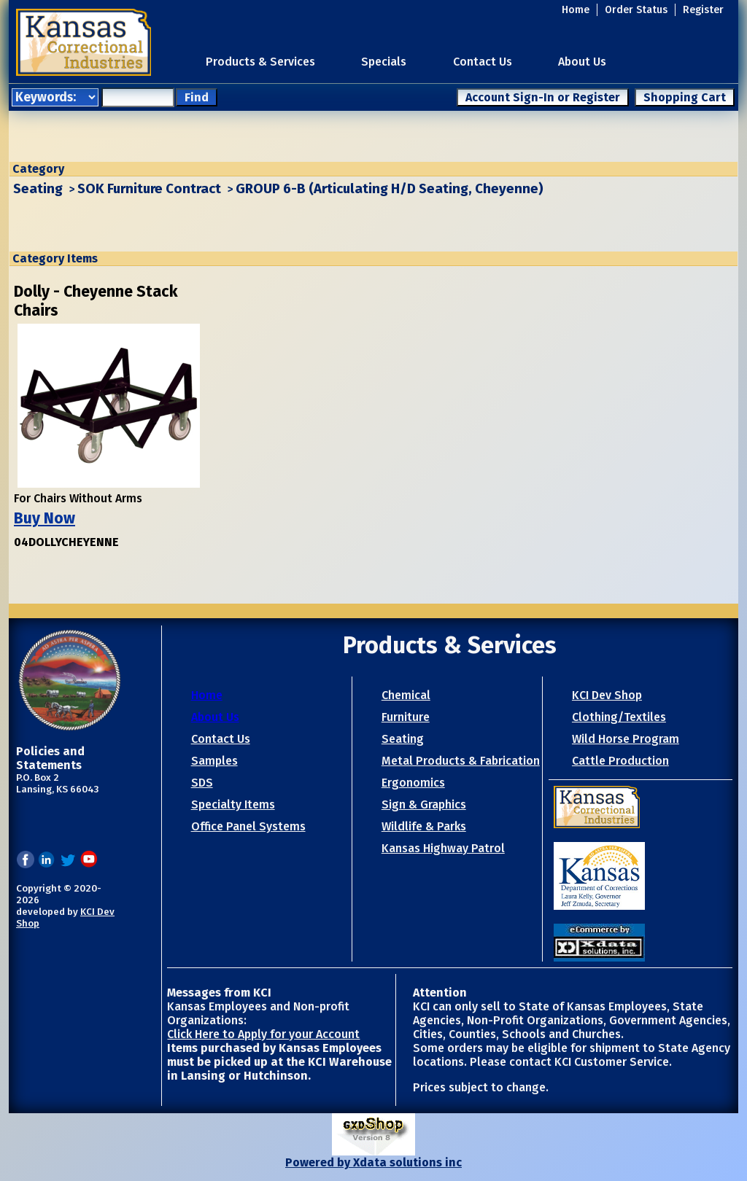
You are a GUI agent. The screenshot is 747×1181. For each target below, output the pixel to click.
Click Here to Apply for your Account (263, 1034)
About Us (582, 62)
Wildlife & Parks (424, 826)
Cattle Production (620, 761)
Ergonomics (413, 783)
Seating (38, 189)
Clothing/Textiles (619, 717)
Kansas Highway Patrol (443, 848)
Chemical (406, 695)
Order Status (636, 10)
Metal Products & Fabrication (461, 761)
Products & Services (260, 62)
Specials (383, 62)
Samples (214, 761)
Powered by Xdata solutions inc (373, 1162)
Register (703, 10)
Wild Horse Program (625, 739)
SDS (202, 783)
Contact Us (482, 62)
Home (575, 10)
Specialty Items (233, 804)
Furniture (406, 717)
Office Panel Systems (248, 826)
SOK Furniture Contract (149, 189)
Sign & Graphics (424, 804)
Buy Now (44, 518)
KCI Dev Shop (607, 695)
